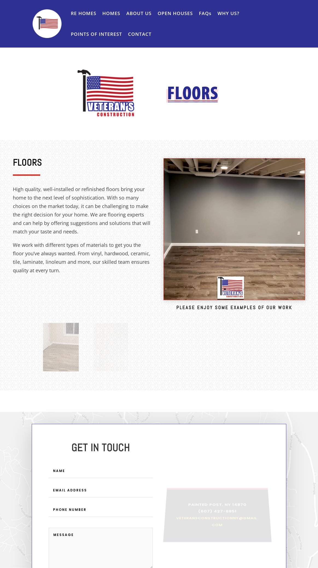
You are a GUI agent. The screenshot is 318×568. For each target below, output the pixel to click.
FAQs (205, 13)
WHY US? (228, 13)
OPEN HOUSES (175, 13)
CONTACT (139, 34)
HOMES (111, 13)
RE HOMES (83, 13)
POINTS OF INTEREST (96, 34)
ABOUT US (138, 13)
